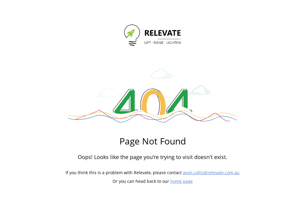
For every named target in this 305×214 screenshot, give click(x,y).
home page (181, 181)
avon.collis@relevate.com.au (211, 172)
